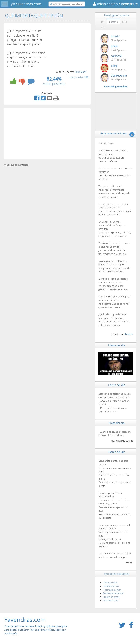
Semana (113, 21)
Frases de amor (111, 596)
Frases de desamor (113, 593)
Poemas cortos (111, 586)
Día (103, 21)
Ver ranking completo (115, 86)
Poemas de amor (112, 589)
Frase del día (117, 423)
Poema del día (116, 452)
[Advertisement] (47, 133)
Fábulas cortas (110, 600)
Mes (124, 21)
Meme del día (116, 345)
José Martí (80, 71)
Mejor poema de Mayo (113, 133)
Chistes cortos (110, 582)
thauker (128, 334)
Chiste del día (116, 385)
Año (103, 27)
